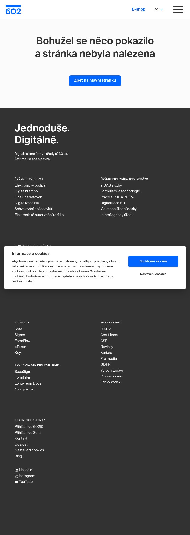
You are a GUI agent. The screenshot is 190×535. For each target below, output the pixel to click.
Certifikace (109, 335)
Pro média (109, 359)
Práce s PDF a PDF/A (117, 197)
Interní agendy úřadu (117, 215)
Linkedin (23, 470)
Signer (20, 335)
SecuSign (22, 372)
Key (18, 353)
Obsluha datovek (28, 197)
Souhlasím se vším (153, 261)
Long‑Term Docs (28, 383)
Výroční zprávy (112, 370)
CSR (104, 341)
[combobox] (155, 9)
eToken (20, 347)
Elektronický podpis (30, 185)
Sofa (18, 329)
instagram (25, 476)
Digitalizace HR (27, 203)
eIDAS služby (111, 185)
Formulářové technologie (120, 191)
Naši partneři (25, 389)
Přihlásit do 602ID (29, 427)
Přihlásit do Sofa (28, 432)
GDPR (106, 364)
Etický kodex (110, 382)
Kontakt (21, 438)
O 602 (106, 329)
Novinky (107, 347)
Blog (18, 456)
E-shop (138, 10)
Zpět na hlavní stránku (95, 81)
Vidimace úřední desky (119, 209)
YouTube (24, 482)
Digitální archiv (26, 191)
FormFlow (22, 341)
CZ (156, 9)
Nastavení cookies (29, 450)
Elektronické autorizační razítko (39, 215)
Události (21, 444)
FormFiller (22, 377)
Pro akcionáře (111, 376)
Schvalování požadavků (33, 209)
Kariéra (106, 353)
